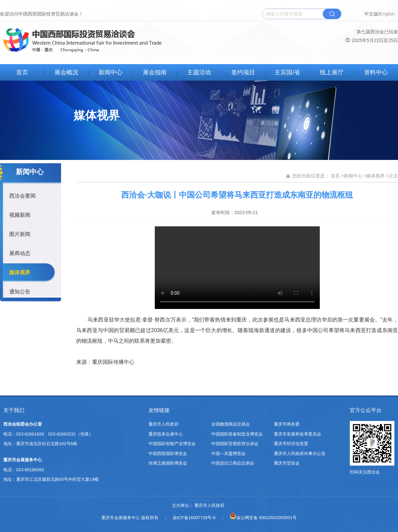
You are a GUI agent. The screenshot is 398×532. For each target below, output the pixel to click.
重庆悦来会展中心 (166, 434)
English (387, 14)
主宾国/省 (287, 72)
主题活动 (199, 72)
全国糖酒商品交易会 (230, 424)
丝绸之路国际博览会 (168, 463)
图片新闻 (19, 234)
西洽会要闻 (22, 196)
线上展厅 (332, 72)
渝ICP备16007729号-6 (194, 517)
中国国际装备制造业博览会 (237, 434)
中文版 (371, 14)
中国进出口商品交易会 (232, 463)
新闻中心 (110, 72)
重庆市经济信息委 (291, 443)
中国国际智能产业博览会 (172, 443)
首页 (22, 72)
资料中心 (376, 72)
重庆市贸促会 (287, 463)
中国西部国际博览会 (168, 453)
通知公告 (19, 291)
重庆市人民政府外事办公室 (299, 453)
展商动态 (19, 253)
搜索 (332, 14)
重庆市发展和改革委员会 (297, 434)
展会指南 (155, 72)
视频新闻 (19, 215)
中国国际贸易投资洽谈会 (234, 443)
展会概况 (66, 72)
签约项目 (243, 72)
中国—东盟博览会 (228, 453)
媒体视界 (19, 272)
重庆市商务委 (287, 424)
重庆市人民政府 (164, 424)
